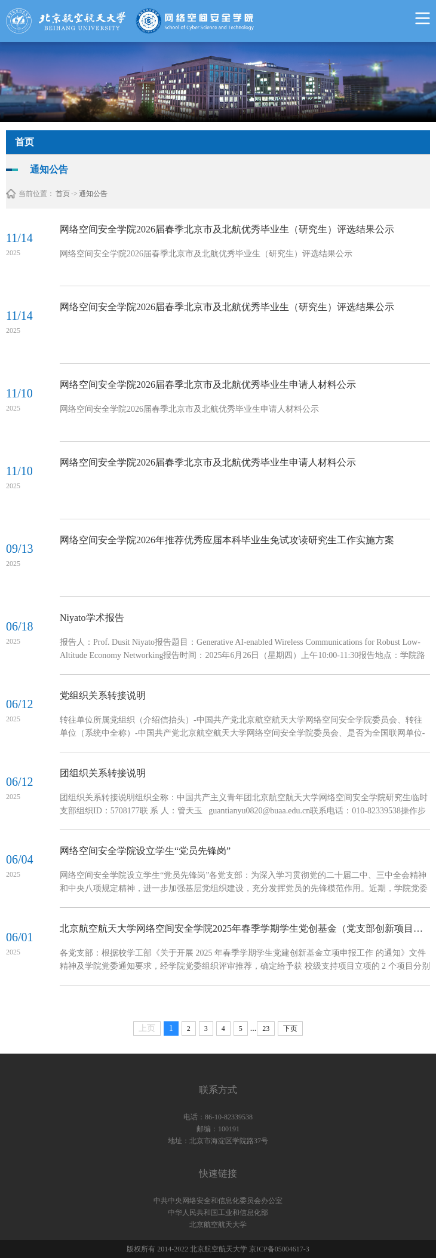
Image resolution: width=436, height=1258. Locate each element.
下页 (290, 1028)
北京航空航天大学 (218, 1224)
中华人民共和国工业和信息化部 (218, 1212)
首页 (63, 193)
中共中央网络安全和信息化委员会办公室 (218, 1200)
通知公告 (93, 193)
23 (265, 1028)
